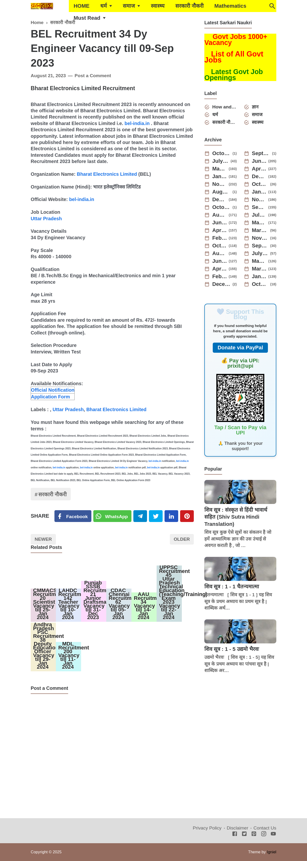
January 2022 (259, 276)
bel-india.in (136, 123)
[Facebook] (72, 516)
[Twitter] (112, 516)
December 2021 (221, 284)
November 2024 (219, 184)
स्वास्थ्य (158, 6)
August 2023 (219, 215)
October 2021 (260, 284)
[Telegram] (140, 516)
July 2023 (259, 215)
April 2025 (259, 168)
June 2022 (219, 261)
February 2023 (219, 238)
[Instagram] (264, 834)
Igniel (271, 852)
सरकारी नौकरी (189, 6)
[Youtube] (273, 834)
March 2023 (260, 230)
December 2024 (259, 176)
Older (182, 539)
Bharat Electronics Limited (107, 174)
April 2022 (219, 268)
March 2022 (259, 268)
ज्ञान (255, 106)
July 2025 (220, 161)
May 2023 (259, 222)
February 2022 (219, 276)
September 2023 (259, 207)
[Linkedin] (171, 516)
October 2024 (260, 184)
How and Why (224, 106)
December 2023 (219, 199)
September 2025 (261, 153)
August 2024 (221, 192)
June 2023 (219, 222)
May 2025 (219, 168)
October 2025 (221, 153)
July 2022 (260, 253)
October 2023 (221, 207)
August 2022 (219, 253)
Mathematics (230, 6)
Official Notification (52, 390)
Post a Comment (93, 75)
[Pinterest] (187, 516)
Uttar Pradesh (46, 218)
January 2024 (259, 192)
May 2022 (259, 261)
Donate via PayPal (240, 348)
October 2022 (219, 245)
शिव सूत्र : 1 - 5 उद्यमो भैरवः (231, 649)
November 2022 (260, 238)
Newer (43, 539)
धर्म (103, 6)
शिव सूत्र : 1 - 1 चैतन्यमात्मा (231, 587)
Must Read (87, 18)
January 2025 (219, 176)
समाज (129, 6)
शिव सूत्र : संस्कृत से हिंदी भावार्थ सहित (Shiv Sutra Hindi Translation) (235, 517)
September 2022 (260, 245)
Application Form (50, 396)
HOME (81, 6)
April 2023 (219, 230)
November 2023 (259, 199)
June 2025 (259, 161)
